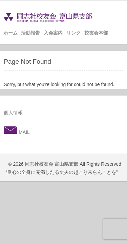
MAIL (23, 132)
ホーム (10, 33)
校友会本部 (96, 33)
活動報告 (30, 33)
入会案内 (53, 33)
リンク (73, 33)
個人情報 (13, 112)
